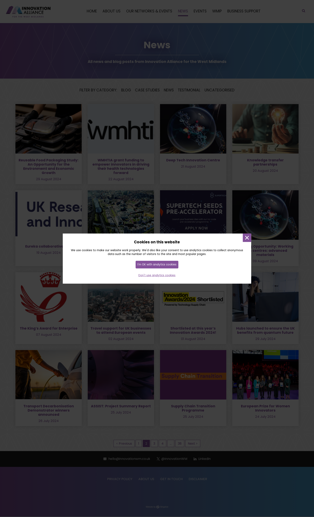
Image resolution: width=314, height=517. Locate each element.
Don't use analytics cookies (156, 275)
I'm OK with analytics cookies (156, 265)
